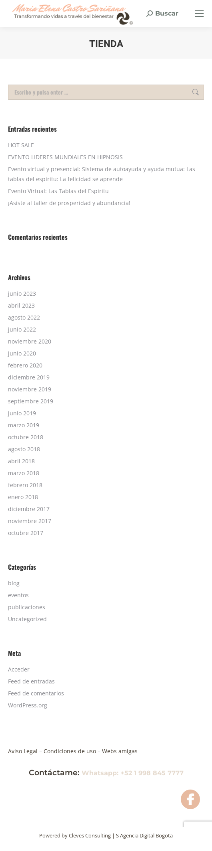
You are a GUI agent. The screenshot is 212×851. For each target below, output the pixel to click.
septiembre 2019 (30, 401)
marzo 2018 (23, 473)
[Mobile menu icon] (199, 13)
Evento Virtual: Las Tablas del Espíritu (58, 191)
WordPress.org (27, 705)
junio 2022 (22, 329)
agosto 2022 (24, 317)
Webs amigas (119, 751)
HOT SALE (21, 145)
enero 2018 (23, 497)
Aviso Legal (23, 751)
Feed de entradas (31, 681)
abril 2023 (21, 305)
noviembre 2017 (29, 521)
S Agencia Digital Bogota (144, 835)
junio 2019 (22, 413)
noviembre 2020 (29, 341)
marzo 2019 (23, 425)
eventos (18, 595)
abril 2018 (21, 461)
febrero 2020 (25, 365)
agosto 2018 (24, 449)
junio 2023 (22, 293)
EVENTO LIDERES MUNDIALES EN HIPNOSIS (65, 157)
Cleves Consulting (90, 835)
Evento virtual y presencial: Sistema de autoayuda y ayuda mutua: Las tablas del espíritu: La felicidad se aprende (101, 174)
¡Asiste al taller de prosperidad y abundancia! (69, 203)
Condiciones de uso (71, 751)
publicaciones (26, 607)
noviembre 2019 (29, 389)
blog (14, 583)
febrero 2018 (25, 485)
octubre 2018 (25, 437)
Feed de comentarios (36, 693)
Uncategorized (27, 619)
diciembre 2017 (29, 509)
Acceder (19, 669)
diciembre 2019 (29, 377)
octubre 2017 (25, 533)
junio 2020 (22, 353)
